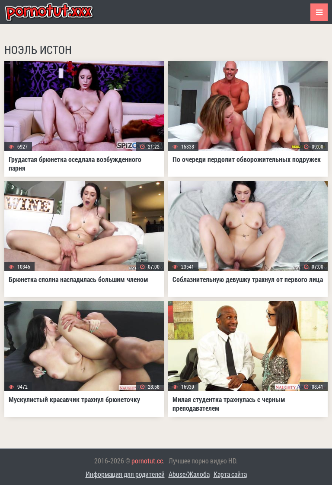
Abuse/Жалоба (189, 474)
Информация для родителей (125, 474)
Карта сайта (230, 474)
